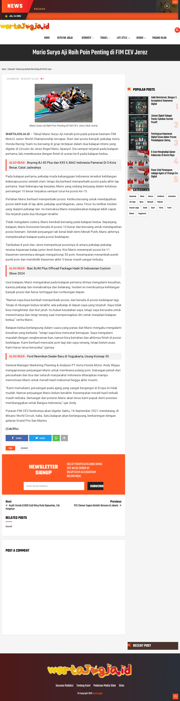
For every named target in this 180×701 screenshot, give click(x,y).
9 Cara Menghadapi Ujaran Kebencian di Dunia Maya (163, 154)
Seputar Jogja (134, 207)
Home (47, 37)
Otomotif (24, 448)
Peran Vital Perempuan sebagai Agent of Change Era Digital (164, 173)
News (141, 202)
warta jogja (97, 693)
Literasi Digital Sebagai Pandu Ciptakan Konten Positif (162, 119)
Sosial (145, 207)
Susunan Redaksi (65, 686)
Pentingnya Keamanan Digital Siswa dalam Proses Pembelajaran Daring (163, 137)
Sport (153, 207)
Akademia (132, 196)
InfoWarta (160, 196)
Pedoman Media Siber (104, 686)
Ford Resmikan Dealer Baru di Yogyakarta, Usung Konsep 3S (68, 356)
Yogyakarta (142, 213)
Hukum (150, 196)
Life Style (132, 202)
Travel (169, 207)
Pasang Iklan (159, 37)
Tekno (161, 207)
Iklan (121, 686)
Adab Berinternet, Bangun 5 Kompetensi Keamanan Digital (164, 100)
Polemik (160, 202)
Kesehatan (172, 196)
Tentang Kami (83, 686)
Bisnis (142, 196)
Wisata (131, 213)
